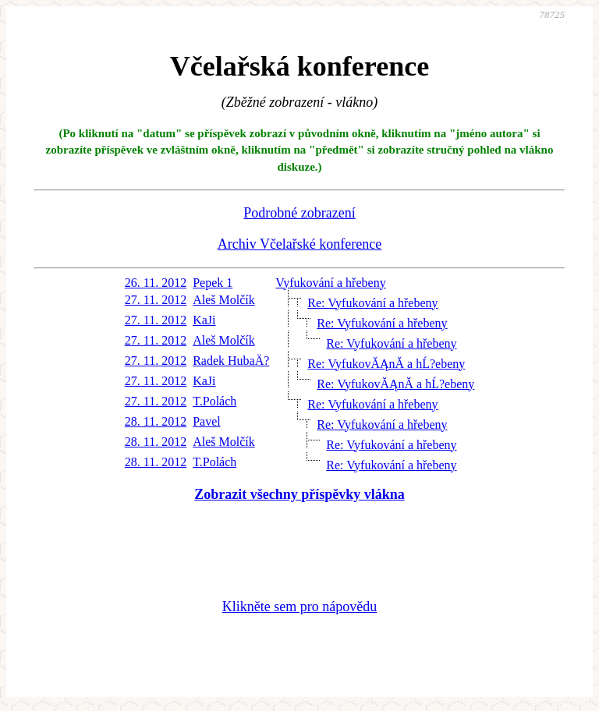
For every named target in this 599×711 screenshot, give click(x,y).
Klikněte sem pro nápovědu (299, 606)
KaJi (204, 320)
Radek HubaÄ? (231, 360)
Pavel (207, 421)
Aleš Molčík (224, 299)
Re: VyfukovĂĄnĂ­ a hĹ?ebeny (386, 363)
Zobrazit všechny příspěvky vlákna (299, 494)
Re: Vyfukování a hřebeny (372, 303)
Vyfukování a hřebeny (330, 282)
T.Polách (214, 401)
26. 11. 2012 (155, 282)
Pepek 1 (212, 282)
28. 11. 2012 (155, 421)
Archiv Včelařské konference (300, 244)
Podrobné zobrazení (299, 213)
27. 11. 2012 (155, 299)
